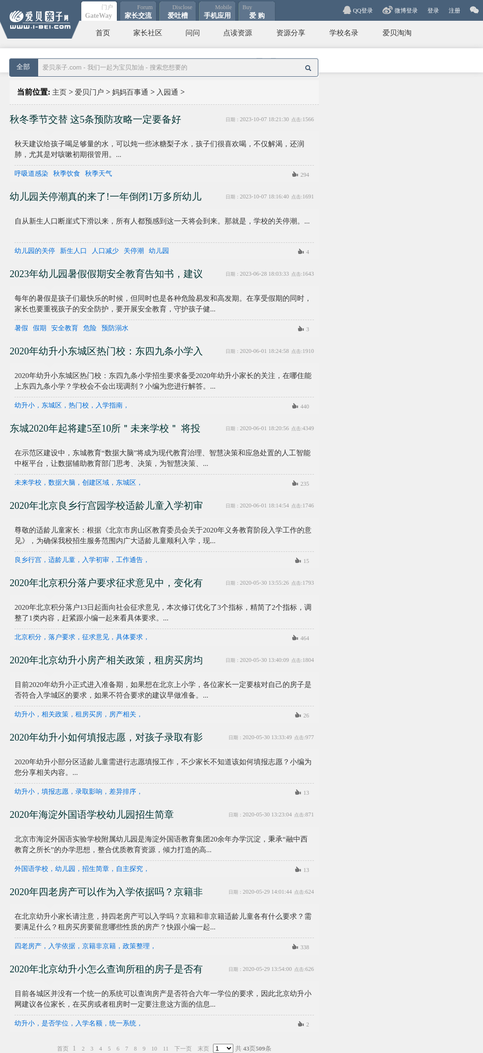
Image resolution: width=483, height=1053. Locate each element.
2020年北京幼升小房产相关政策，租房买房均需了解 (106, 663)
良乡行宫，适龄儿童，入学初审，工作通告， (82, 560)
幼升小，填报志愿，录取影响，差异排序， (78, 791)
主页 (59, 92)
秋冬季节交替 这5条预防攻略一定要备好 (95, 119)
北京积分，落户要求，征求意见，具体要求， (82, 637)
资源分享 (290, 33)
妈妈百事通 (130, 92)
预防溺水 (114, 328)
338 (304, 947)
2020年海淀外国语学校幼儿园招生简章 (92, 814)
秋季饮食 (66, 173)
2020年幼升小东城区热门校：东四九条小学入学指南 (106, 354)
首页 (103, 33)
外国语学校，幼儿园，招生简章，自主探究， (82, 869)
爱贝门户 (89, 92)
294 (304, 174)
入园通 (167, 92)
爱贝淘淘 (397, 33)
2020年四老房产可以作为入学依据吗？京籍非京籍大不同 (106, 895)
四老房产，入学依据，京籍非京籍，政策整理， (85, 946)
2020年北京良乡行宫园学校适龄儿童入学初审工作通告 (106, 509)
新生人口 (73, 251)
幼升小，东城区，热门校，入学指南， (71, 405)
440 (304, 406)
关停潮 (134, 251)
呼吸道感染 (31, 173)
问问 (192, 33)
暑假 (21, 328)
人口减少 (105, 251)
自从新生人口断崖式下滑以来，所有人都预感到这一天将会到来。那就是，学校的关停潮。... (162, 221)
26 (306, 715)
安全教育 (64, 328)
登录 (433, 10)
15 (306, 561)
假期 (39, 328)
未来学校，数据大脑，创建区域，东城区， (78, 482)
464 (304, 638)
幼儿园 (159, 251)
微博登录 (406, 10)
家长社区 (147, 33)
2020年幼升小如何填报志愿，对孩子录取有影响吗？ (106, 740)
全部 (23, 66)
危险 (90, 328)
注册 (454, 10)
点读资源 (237, 33)
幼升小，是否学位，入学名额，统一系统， (78, 1023)
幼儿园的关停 (34, 251)
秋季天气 (98, 173)
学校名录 (343, 33)
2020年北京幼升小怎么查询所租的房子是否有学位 (106, 972)
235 (304, 483)
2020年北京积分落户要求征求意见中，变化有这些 (106, 586)
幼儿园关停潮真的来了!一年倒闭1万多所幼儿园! (105, 200)
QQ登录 (363, 10)
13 (306, 792)
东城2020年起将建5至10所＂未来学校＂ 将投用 (105, 431)
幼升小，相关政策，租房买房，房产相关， (78, 714)
